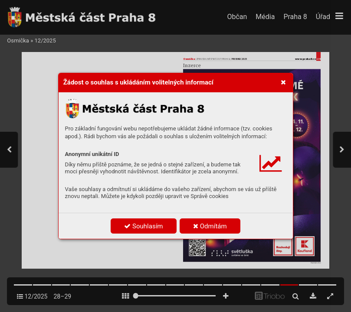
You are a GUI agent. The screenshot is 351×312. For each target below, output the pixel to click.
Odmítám (210, 226)
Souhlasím (143, 226)
